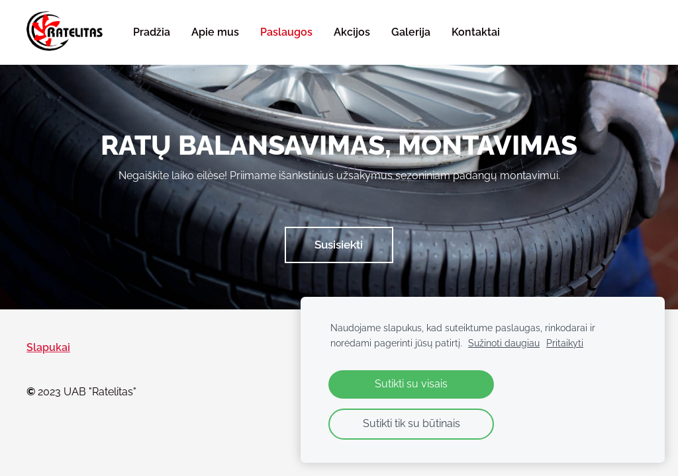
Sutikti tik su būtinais (411, 423)
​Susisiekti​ (339, 244)
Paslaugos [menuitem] (286, 32)
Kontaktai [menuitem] (476, 32)
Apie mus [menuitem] (215, 32)
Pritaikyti (564, 342)
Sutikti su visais (411, 383)
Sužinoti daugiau (504, 342)
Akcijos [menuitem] (352, 32)
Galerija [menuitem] (410, 32)
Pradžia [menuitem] (151, 32)
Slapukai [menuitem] (48, 347)
